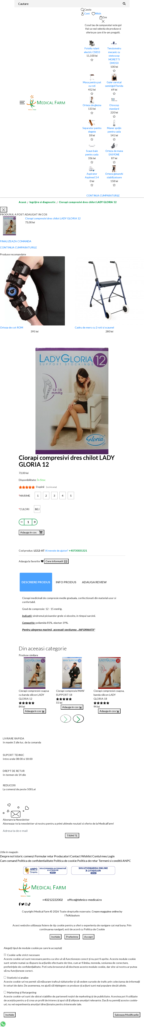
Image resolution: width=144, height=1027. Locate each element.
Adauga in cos (31, 532)
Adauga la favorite (31, 561)
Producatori (62, 856)
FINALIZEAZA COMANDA (15, 241)
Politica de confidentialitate (35, 860)
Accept (88, 936)
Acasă (22, 202)
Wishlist (86, 856)
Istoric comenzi (24, 856)
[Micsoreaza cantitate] (21, 522)
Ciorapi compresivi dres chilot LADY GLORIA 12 (87, 202)
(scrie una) (51, 487)
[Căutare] (124, 3)
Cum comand (8, 860)
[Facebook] (20, 904)
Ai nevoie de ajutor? (66, 550)
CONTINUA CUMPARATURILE (103, 195)
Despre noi (7, 856)
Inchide (55, 936)
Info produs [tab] (66, 582)
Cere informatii (56, 561)
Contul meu (99, 856)
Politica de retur (87, 860)
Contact (75, 856)
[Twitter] (22, 904)
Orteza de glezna (92, 105)
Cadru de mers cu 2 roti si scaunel (94, 327)
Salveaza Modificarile (127, 1014)
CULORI (24, 509)
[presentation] (65, 718)
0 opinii (46, 486)
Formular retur (44, 856)
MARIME (25, 495)
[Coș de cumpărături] (103, 17)
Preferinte (72, 936)
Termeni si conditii (110, 860)
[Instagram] (26, 904)
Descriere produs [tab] (36, 582)
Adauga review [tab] (94, 582)
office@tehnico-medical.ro (84, 899)
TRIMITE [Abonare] (72, 835)
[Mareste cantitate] (35, 522)
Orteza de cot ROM (11, 327)
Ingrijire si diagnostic (42, 202)
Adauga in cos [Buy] (34, 711)
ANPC (126, 860)
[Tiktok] (29, 904)
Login (111, 856)
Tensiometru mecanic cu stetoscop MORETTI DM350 (114, 55)
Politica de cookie (65, 860)
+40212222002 (52, 899)
